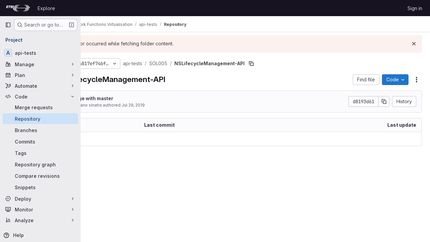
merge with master (130, 98)
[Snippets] (40, 187)
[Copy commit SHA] (384, 101)
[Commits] (40, 141)
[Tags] (40, 153)
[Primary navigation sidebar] (8, 24)
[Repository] (40, 118)
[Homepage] (18, 8)
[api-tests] (40, 52)
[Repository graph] (40, 164)
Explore (46, 8)
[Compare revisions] (40, 175)
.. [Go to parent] (95, 139)
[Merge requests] (40, 107)
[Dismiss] (414, 44)
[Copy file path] (289, 63)
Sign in (414, 8)
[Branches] (40, 130)
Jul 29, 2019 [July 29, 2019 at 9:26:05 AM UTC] (171, 105)
